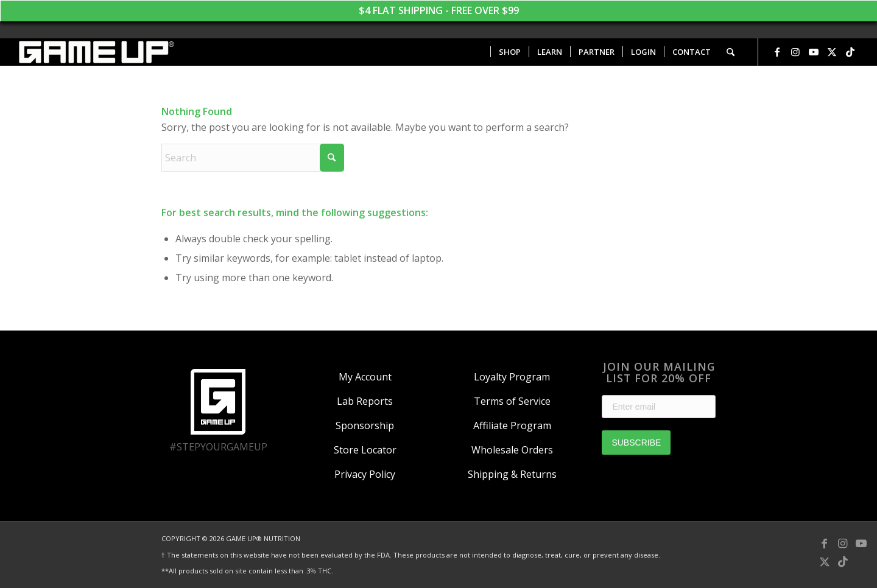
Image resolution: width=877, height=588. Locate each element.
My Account (365, 376)
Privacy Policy (364, 474)
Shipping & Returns (512, 474)
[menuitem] (509, 52)
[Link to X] (832, 52)
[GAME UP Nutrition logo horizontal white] (96, 52)
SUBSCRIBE (636, 442)
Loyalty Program (512, 376)
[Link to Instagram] (795, 52)
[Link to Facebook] (777, 52)
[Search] (730, 52)
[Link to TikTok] (850, 52)
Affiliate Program (512, 425)
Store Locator (365, 450)
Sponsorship (365, 425)
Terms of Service (512, 401)
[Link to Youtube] (814, 52)
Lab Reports (365, 401)
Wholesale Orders (512, 450)
